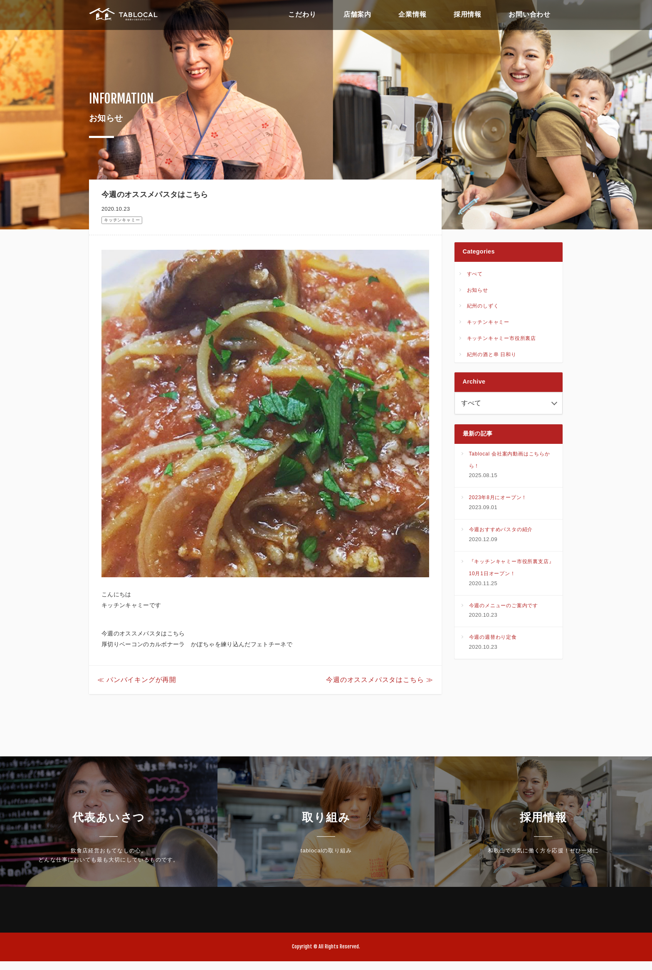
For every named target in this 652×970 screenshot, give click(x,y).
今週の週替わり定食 (493, 641)
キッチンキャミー (122, 220)
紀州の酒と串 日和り (491, 356)
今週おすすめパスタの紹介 (501, 534)
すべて (475, 275)
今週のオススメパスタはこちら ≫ (379, 688)
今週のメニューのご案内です (503, 609)
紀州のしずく (483, 307)
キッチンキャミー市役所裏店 (501, 339)
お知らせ (477, 291)
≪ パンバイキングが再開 (136, 688)
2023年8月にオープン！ (498, 502)
